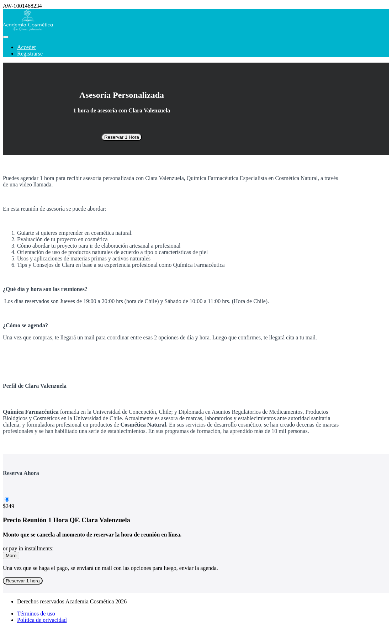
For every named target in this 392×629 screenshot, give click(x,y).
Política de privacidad (42, 620)
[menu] (196, 50)
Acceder (26, 47)
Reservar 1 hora (23, 580)
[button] (6, 37)
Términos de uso (36, 613)
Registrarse (30, 54)
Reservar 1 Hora (121, 137)
